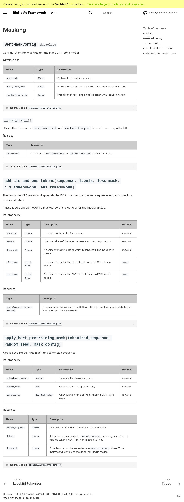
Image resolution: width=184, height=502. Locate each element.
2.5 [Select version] (53, 13)
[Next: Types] (170, 482)
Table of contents (154, 28)
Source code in (36, 108)
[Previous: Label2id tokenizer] (23, 482)
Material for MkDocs (27, 497)
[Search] (116, 12)
